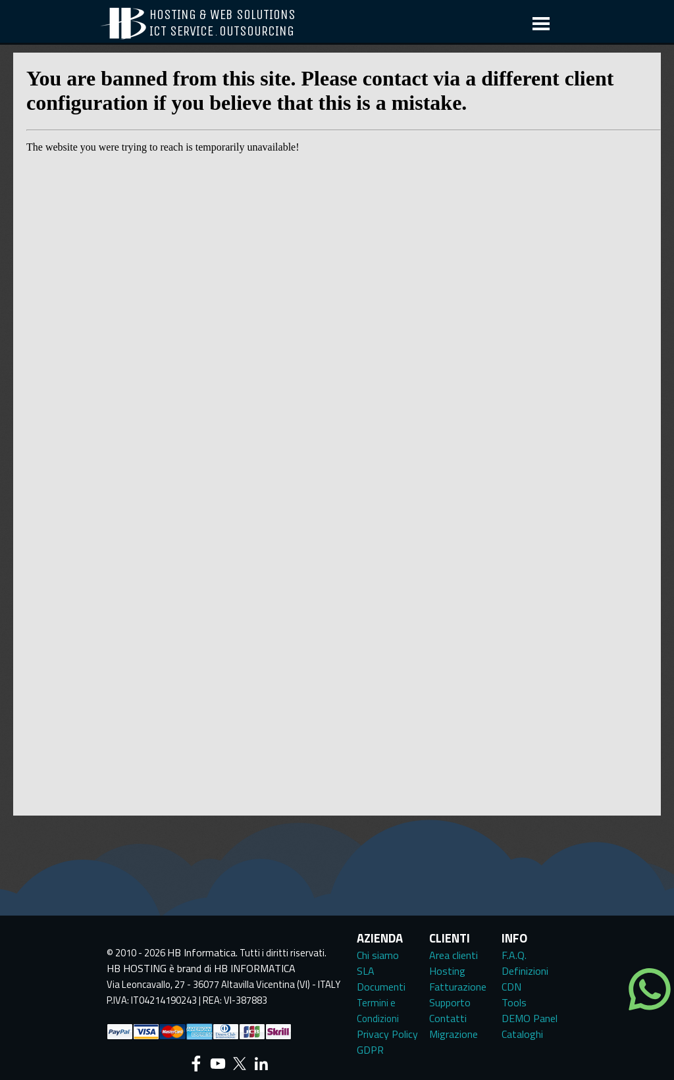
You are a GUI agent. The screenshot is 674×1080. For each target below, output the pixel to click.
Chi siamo (378, 955)
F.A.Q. (514, 955)
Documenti (381, 986)
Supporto (450, 1002)
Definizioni (525, 971)
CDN (511, 986)
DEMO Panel (529, 1018)
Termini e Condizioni (378, 1010)
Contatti (448, 1018)
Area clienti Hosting (453, 963)
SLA (366, 971)
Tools (514, 1002)
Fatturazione (457, 986)
